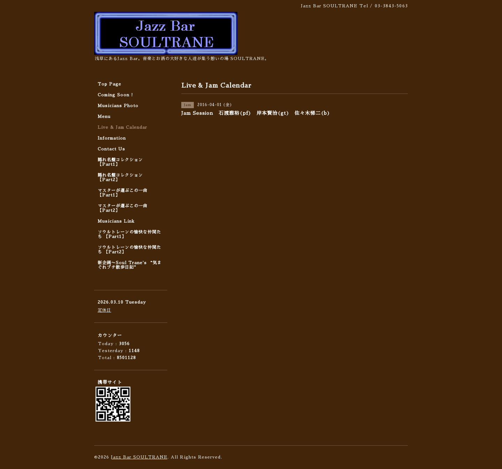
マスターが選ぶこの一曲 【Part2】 (122, 208)
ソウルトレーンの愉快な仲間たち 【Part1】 (129, 234)
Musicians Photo (118, 106)
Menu (104, 116)
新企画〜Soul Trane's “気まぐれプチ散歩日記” (130, 265)
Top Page (109, 84)
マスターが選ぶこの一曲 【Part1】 (122, 192)
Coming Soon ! (115, 95)
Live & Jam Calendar (122, 127)
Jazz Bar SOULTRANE (139, 457)
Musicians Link (116, 221)
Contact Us (111, 149)
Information (112, 138)
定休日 (104, 310)
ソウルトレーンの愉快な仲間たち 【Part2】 (129, 249)
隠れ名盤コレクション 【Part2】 (120, 177)
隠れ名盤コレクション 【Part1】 (120, 162)
